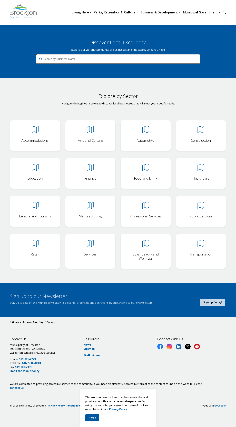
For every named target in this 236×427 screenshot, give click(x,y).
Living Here (80, 12)
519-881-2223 (27, 359)
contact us (17, 388)
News (87, 345)
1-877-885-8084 (31, 363)
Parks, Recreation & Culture (114, 12)
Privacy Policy (56, 405)
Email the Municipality (24, 371)
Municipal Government (200, 12)
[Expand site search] (224, 12)
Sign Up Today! (212, 302)
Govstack (220, 405)
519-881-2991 (23, 367)
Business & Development (159, 12)
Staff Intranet (93, 355)
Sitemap (89, 349)
